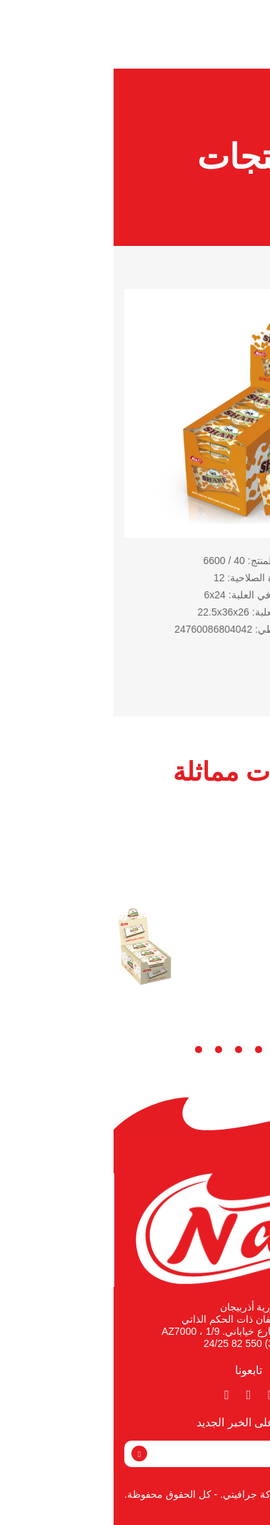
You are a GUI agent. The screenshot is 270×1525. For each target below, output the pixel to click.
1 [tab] (185, 1050)
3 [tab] (145, 1049)
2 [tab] (165, 1049)
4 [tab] (125, 1049)
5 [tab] (105, 1049)
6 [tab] (85, 1049)
